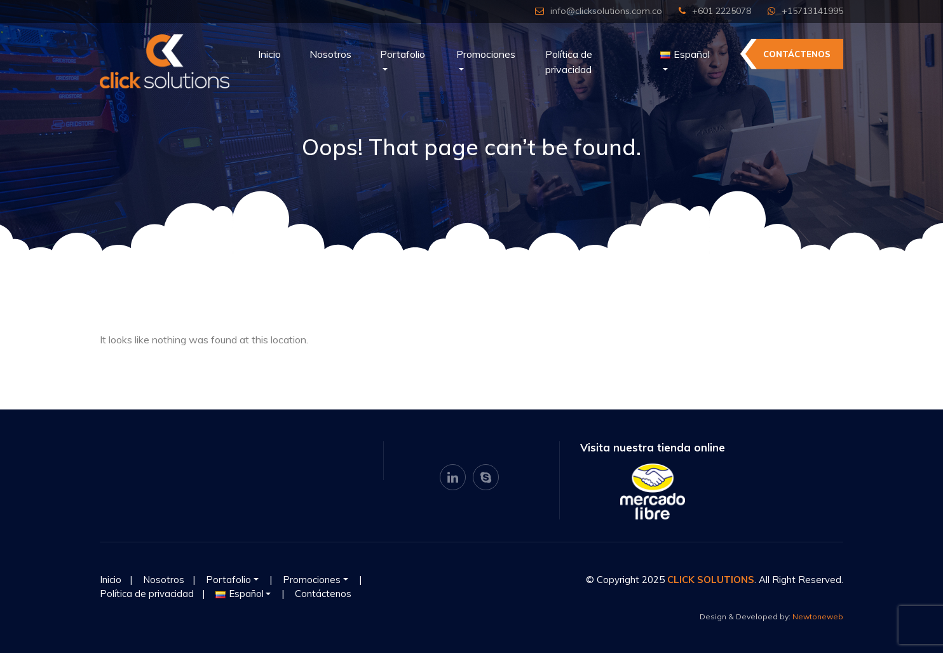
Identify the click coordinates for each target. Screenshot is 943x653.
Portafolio (402, 54)
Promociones (485, 54)
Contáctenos (797, 54)
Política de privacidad (568, 62)
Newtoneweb (817, 616)
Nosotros (330, 54)
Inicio (269, 54)
